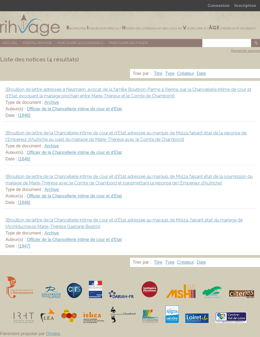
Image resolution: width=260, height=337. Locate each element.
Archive (51, 102)
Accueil (10, 43)
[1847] (24, 246)
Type (170, 73)
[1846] (24, 115)
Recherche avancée (245, 51)
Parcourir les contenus (80, 43)
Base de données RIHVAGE (130, 25)
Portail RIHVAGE (37, 43)
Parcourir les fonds (128, 43)
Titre (158, 73)
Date (201, 73)
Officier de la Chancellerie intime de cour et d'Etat (74, 109)
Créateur (185, 73)
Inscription (245, 5)
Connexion (219, 5)
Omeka (53, 333)
